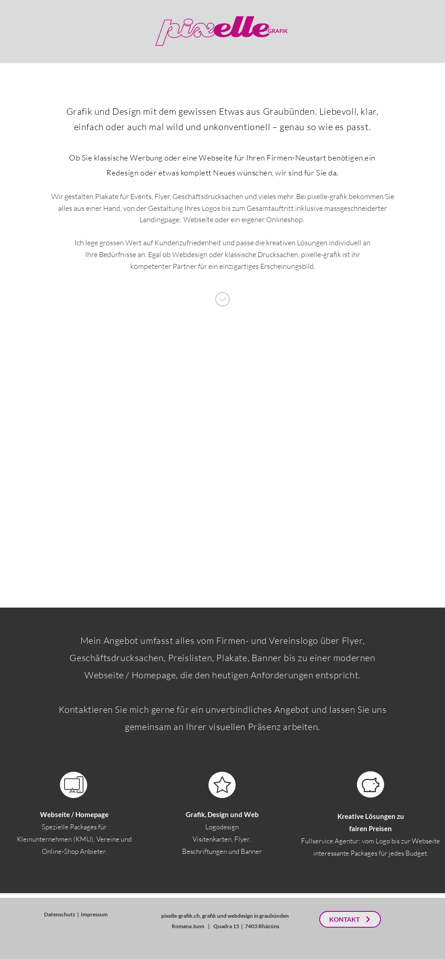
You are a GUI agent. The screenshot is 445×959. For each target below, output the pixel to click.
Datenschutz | (62, 914)
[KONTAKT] (350, 919)
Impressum (94, 914)
